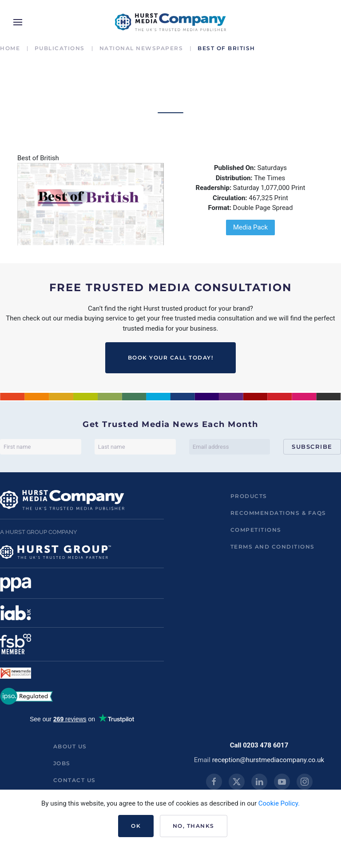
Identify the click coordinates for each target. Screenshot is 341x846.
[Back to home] (170, 22)
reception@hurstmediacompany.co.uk (268, 760)
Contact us (74, 780)
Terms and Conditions (272, 546)
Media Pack (250, 227)
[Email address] (229, 447)
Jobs (62, 763)
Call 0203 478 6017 (259, 745)
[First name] (40, 447)
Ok (136, 825)
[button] (17, 22)
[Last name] (135, 447)
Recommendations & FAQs (278, 513)
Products (248, 496)
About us (70, 746)
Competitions (256, 529)
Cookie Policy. (279, 803)
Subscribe (312, 446)
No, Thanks (193, 825)
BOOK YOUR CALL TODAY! (171, 357)
